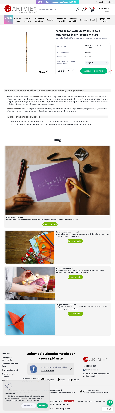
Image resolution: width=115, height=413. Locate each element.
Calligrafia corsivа (14, 217)
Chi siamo (6, 354)
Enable (42, 405)
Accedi (100, 2)
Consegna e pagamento (7, 358)
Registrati (110, 2)
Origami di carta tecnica (66, 305)
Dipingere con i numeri (104, 20)
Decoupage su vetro (64, 268)
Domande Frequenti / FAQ (10, 365)
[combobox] (97, 63)
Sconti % (8, 19)
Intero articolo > (50, 224)
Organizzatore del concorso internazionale (61, 393)
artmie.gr (57, 404)
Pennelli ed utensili (61, 20)
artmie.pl (58, 401)
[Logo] (20, 9)
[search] (77, 10)
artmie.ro (88, 401)
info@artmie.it (92, 370)
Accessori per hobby (73, 20)
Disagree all (28, 405)
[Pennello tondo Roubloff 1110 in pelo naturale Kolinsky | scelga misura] (26, 51)
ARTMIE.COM (69, 401)
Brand (92, 20)
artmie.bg (97, 401)
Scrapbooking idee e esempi (67, 232)
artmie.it (66, 404)
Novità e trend (17, 20)
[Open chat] (110, 403)
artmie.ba (79, 401)
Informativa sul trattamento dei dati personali (96, 375)
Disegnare (84, 20)
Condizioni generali (10, 370)
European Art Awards (55, 390)
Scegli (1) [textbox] (89, 63)
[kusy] (68, 71)
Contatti (5, 380)
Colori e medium (27, 20)
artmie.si (50, 401)
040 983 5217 (91, 366)
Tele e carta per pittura (39, 20)
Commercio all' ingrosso (8, 375)
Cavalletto (51, 20)
